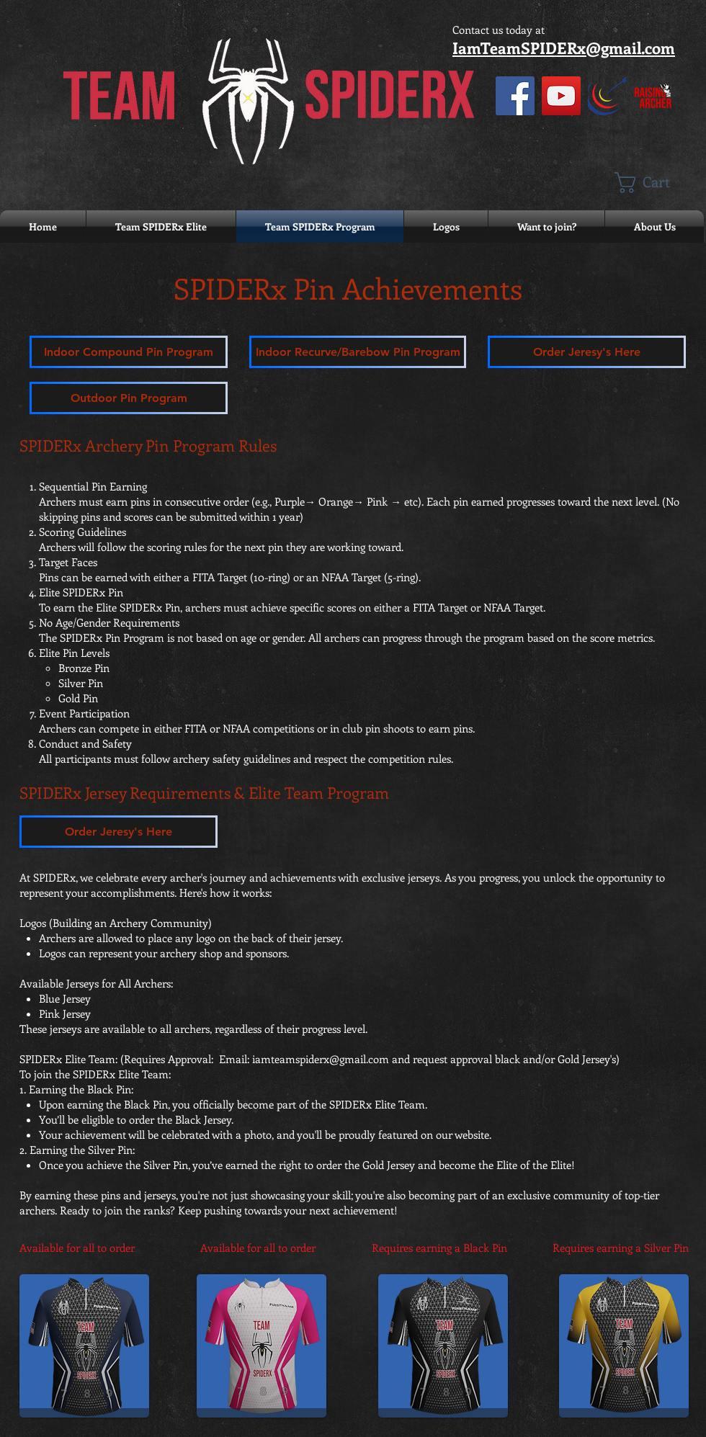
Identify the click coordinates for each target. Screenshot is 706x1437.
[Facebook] (515, 95)
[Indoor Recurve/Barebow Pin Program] (357, 352)
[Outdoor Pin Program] (129, 398)
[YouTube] (561, 95)
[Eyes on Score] (607, 95)
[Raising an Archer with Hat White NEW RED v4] (653, 95)
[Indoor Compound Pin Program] (129, 352)
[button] (655, 182)
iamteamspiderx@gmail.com (320, 1059)
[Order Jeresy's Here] (587, 352)
